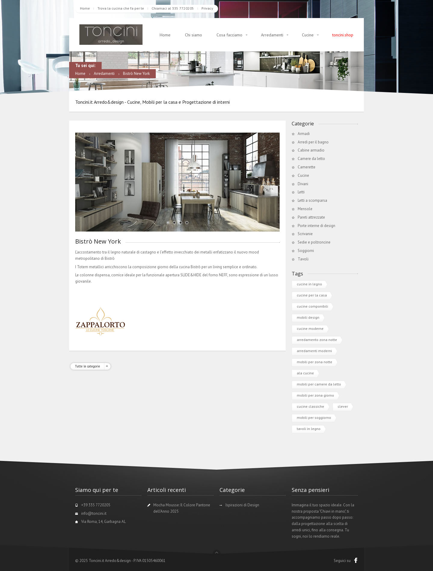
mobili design (308, 317)
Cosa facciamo (229, 35)
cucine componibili (312, 306)
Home (85, 8)
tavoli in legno (309, 428)
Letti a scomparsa (312, 200)
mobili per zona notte (314, 362)
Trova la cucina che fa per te (120, 8)
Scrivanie (305, 233)
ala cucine (305, 373)
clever (343, 406)
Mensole (305, 208)
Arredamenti (272, 35)
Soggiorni (306, 250)
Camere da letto (311, 158)
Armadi (304, 133)
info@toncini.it (93, 513)
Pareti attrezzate (311, 217)
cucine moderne (310, 328)
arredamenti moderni (314, 350)
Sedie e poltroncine (314, 242)
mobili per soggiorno (314, 417)
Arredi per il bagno (313, 142)
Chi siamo (193, 35)
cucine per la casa (312, 295)
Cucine (308, 35)
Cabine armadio (311, 150)
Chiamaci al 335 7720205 (173, 8)
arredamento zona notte (317, 339)
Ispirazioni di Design (242, 505)
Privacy (207, 8)
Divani (303, 183)
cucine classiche (310, 406)
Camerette (306, 167)
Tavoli (303, 259)
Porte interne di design (316, 225)
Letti (301, 192)
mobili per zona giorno (315, 395)
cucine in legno (309, 284)
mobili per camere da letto (319, 384)
